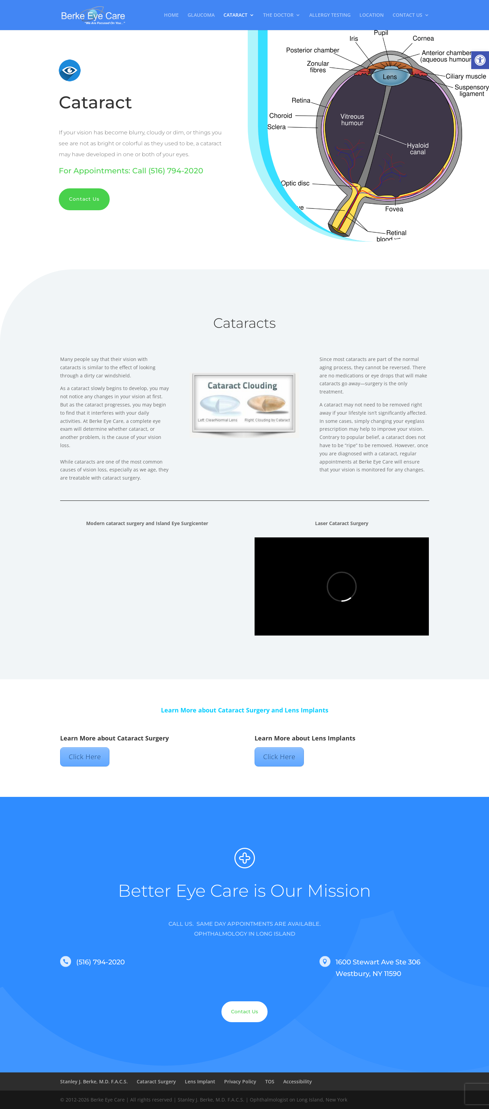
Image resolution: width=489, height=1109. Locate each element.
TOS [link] (269, 1081)
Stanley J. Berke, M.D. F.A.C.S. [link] (94, 1081)
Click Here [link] (85, 756)
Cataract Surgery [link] (156, 1081)
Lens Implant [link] (200, 1081)
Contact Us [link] (84, 199)
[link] (480, 60)
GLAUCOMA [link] (201, 15)
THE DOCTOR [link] (278, 15)
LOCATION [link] (371, 15)
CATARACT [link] (235, 15)
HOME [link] (171, 15)
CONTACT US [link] (407, 15)
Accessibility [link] (297, 1081)
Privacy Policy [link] (240, 1081)
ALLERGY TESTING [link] (330, 15)
